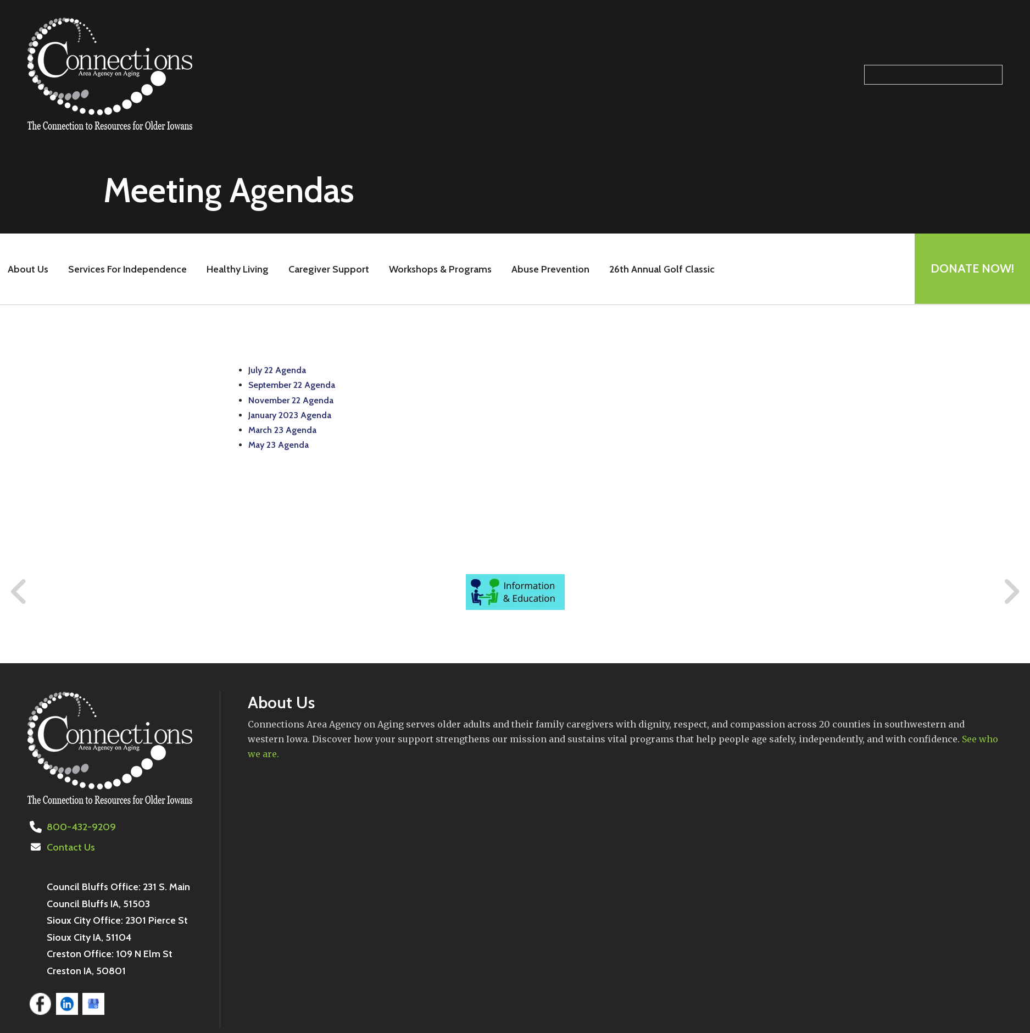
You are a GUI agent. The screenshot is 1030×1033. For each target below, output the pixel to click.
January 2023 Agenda (289, 415)
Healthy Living (237, 269)
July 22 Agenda (277, 370)
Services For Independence (127, 269)
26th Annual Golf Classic (661, 269)
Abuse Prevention (550, 269)
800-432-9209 (80, 827)
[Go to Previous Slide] (19, 591)
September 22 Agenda (291, 385)
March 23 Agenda (282, 430)
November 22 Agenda (290, 400)
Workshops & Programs (439, 269)
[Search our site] (933, 75)
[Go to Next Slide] (1011, 591)
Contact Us (71, 847)
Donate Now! (972, 269)
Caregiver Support (328, 269)
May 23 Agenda (278, 445)
